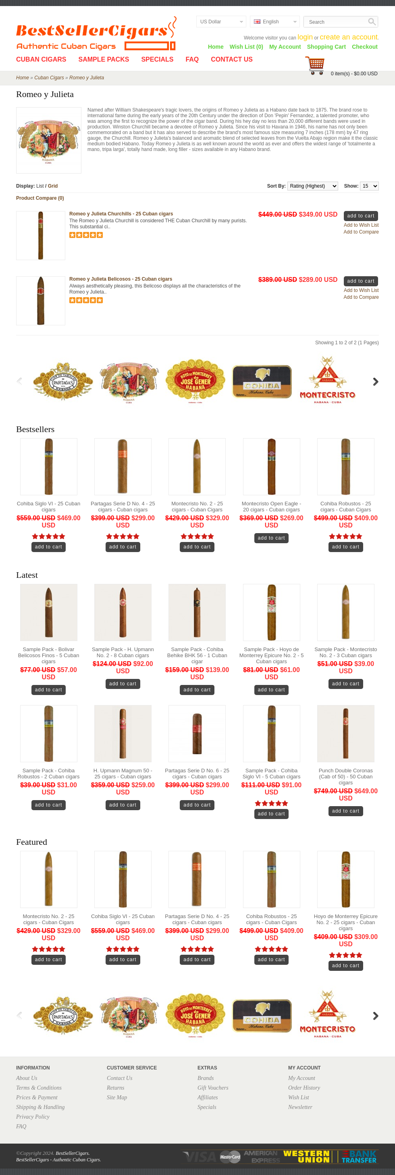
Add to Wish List (361, 225)
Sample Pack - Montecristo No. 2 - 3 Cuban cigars (345, 652)
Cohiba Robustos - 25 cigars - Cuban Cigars (345, 507)
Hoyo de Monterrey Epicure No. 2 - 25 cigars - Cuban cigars (346, 922)
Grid (53, 186)
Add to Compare (361, 232)
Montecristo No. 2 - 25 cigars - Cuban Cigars (197, 507)
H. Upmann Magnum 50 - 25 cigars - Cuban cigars (123, 773)
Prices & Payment (37, 1097)
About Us (26, 1078)
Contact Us (232, 59)
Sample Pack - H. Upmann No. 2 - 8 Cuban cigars (123, 652)
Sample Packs (103, 59)
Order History (304, 1088)
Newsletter (300, 1107)
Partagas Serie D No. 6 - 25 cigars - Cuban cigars (197, 773)
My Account (285, 46)
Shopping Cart (326, 46)
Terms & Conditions (39, 1088)
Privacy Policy (33, 1117)
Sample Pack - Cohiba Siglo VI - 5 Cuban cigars (272, 773)
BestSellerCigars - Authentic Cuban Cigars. (58, 1160)
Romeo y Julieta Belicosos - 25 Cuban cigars (120, 279)
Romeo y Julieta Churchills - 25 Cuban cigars (121, 214)
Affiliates (208, 1097)
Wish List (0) (246, 46)
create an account (349, 37)
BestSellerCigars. (72, 1153)
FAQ (192, 59)
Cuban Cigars (41, 59)
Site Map (117, 1097)
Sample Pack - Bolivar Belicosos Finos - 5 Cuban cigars (48, 655)
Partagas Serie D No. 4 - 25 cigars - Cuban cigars (123, 507)
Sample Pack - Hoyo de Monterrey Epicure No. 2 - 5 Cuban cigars (271, 655)
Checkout (365, 46)
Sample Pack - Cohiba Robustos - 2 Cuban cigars (49, 773)
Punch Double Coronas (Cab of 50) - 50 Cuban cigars (346, 776)
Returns (116, 1088)
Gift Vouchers (213, 1088)
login (305, 37)
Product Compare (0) (40, 198)
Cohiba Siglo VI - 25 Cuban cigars (49, 507)
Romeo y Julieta (86, 78)
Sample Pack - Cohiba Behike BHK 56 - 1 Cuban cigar (197, 655)
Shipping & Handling (40, 1107)
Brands (206, 1078)
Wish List (298, 1097)
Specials (157, 59)
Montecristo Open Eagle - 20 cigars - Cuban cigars (271, 507)
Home (216, 46)
